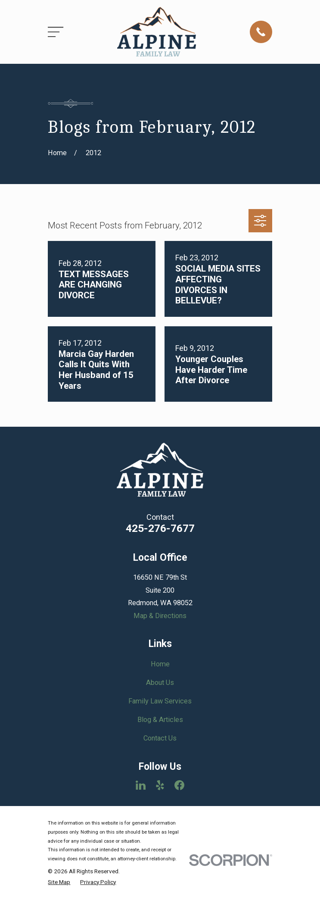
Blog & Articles (160, 720)
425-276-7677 (160, 528)
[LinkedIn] (141, 785)
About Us (160, 682)
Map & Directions (160, 616)
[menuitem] (59, 882)
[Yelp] (160, 785)
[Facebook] (179, 785)
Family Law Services (160, 701)
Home (160, 664)
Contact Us (160, 738)
